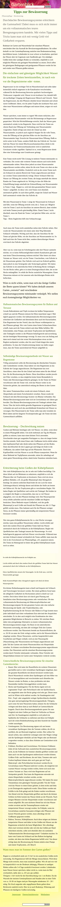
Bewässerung (18, 16)
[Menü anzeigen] (48, 2)
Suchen (48, 7)
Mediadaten (45, 894)
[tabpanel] (30, 30)
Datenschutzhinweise (31, 894)
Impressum (16, 894)
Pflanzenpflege (7, 16)
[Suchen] (34, 7)
